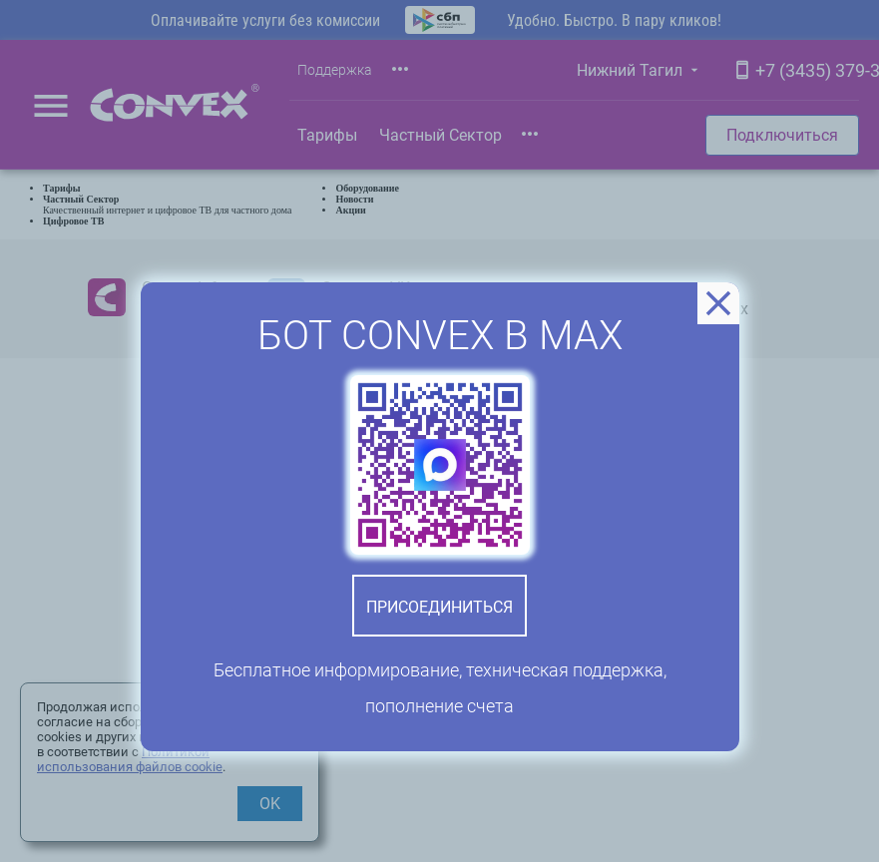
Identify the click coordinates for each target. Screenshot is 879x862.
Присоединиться (439, 607)
